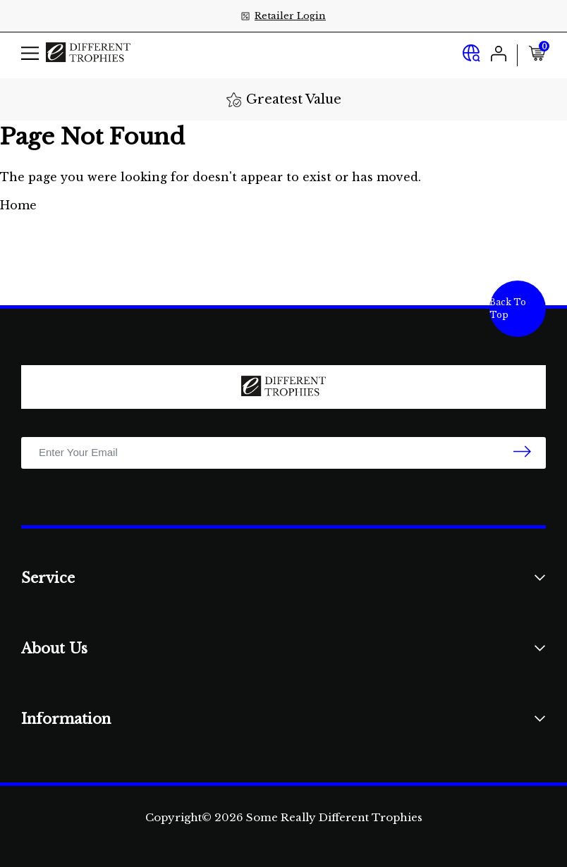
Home (18, 205)
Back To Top (507, 308)
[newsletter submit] (522, 452)
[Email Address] (283, 453)
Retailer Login (290, 16)
